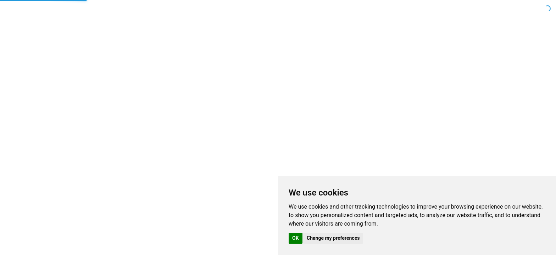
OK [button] (295, 238)
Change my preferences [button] (333, 238)
